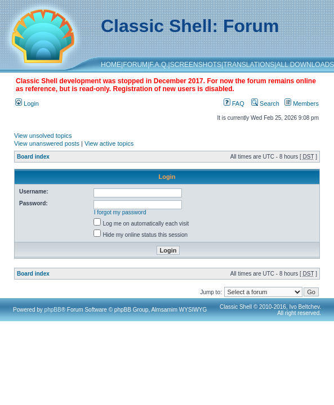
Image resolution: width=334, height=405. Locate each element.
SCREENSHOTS (195, 65)
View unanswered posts (46, 143)
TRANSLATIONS (248, 65)
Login (27, 103)
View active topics (108, 143)
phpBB (52, 310)
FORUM (135, 65)
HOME (111, 65)
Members (301, 103)
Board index (33, 157)
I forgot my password (120, 212)
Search (265, 103)
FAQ (234, 103)
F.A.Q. (158, 65)
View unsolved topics (43, 135)
